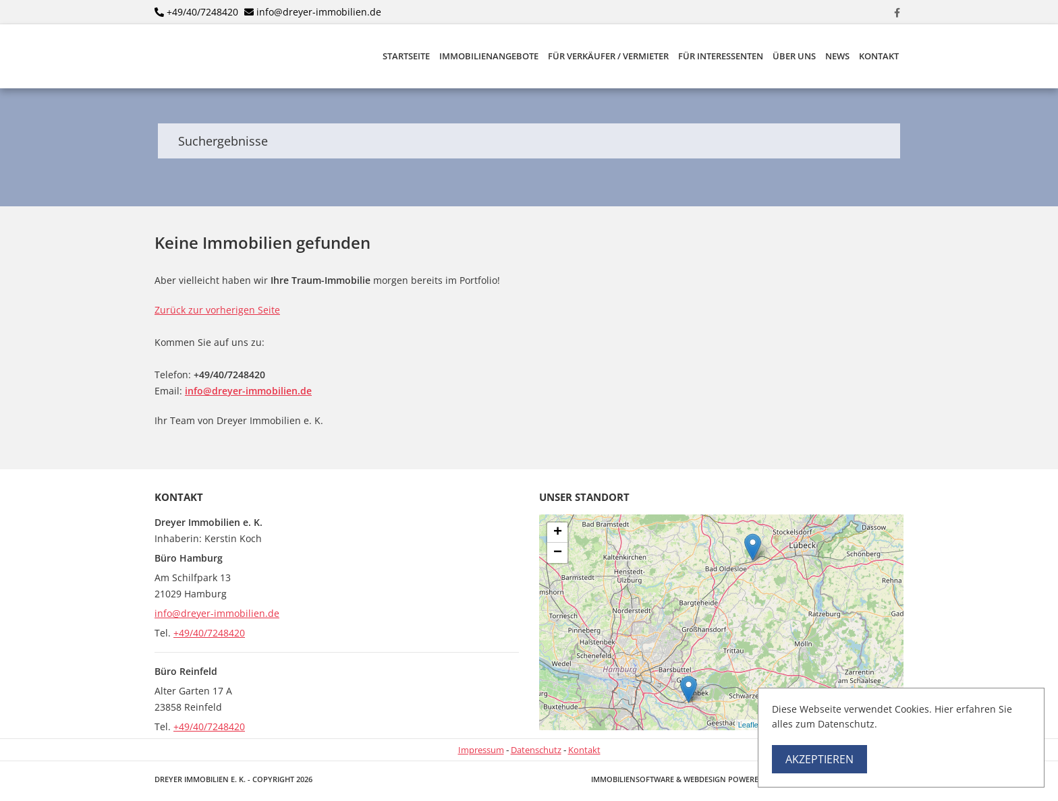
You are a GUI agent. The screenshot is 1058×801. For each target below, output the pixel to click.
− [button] (557, 553)
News (837, 56)
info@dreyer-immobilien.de (318, 11)
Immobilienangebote (488, 56)
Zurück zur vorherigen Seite (217, 309)
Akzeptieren (819, 759)
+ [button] (557, 533)
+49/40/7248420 (202, 11)
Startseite (406, 56)
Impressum (481, 750)
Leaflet (749, 725)
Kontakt (879, 56)
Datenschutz (536, 750)
